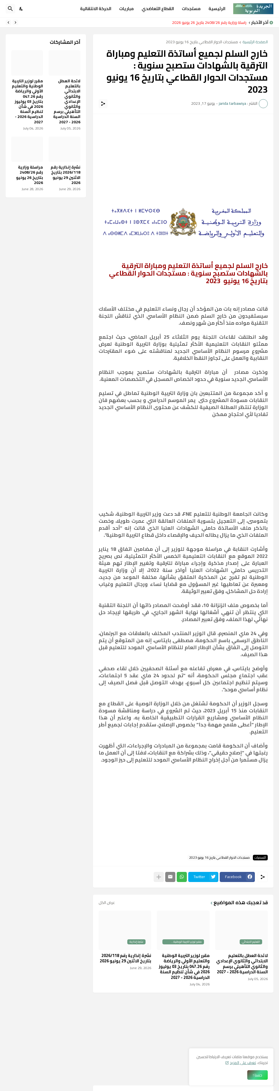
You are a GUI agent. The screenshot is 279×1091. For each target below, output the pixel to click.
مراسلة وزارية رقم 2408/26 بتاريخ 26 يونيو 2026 (207, 22)
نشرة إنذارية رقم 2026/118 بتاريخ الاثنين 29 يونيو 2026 (125, 958)
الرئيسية (216, 8)
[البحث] (10, 8)
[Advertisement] (183, 159)
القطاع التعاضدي (158, 8)
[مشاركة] (103, 103)
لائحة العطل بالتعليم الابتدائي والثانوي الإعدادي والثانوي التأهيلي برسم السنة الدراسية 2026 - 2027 (242, 964)
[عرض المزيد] (159, 877)
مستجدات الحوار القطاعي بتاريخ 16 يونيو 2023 (202, 42)
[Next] (8, 22)
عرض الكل (107, 902)
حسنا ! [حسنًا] (257, 1075)
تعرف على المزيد (243, 1062)
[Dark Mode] (21, 8)
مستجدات (191, 8)
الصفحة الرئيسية (255, 42)
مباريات (126, 8)
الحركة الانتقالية (95, 8)
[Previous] (15, 22)
